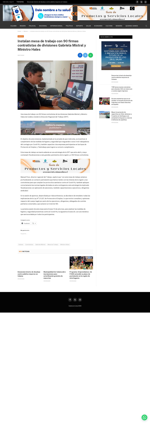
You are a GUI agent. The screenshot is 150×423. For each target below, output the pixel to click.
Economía (98, 26)
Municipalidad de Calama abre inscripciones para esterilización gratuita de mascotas (55, 275)
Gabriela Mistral (40, 244)
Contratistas (29, 244)
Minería (119, 26)
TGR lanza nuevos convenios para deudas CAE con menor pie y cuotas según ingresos (121, 89)
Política (69, 26)
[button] (144, 417)
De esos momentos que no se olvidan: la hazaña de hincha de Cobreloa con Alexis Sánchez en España (121, 101)
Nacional (43, 26)
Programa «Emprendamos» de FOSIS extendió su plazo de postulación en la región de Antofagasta (81, 275)
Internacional (56, 26)
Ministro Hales (64, 244)
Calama (13, 26)
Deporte (79, 26)
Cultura (109, 26)
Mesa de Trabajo (53, 244)
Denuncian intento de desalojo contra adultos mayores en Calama (47, 2)
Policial (32, 26)
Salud (88, 26)
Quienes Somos (132, 26)
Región (23, 26)
